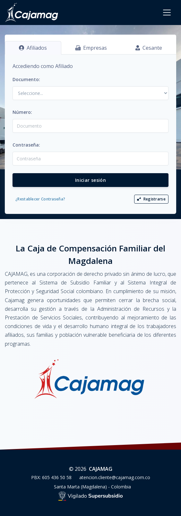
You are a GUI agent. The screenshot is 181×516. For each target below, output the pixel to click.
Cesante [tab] (148, 47)
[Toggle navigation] (167, 12)
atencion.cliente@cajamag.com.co (114, 477)
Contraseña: (26, 145)
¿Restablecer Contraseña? (40, 199)
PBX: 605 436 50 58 (51, 477)
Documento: (26, 79)
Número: (22, 112)
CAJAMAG (100, 468)
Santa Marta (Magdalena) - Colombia (92, 487)
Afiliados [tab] (33, 47)
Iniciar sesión (90, 180)
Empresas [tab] (91, 47)
